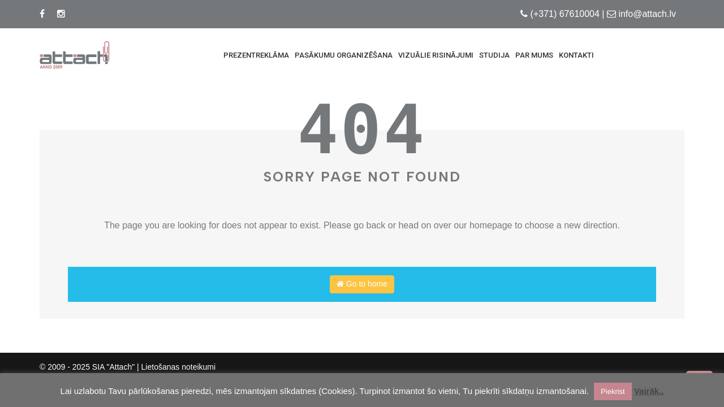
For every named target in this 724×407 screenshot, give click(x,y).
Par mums (534, 55)
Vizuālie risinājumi (435, 55)
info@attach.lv (647, 14)
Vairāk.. (649, 391)
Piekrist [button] (613, 391)
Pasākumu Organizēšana (344, 55)
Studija (494, 55)
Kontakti (576, 55)
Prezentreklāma (256, 55)
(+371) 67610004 (565, 14)
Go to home (362, 283)
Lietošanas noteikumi (178, 366)
